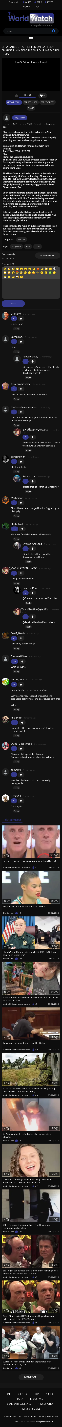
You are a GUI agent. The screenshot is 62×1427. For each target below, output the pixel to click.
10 (7, 1037)
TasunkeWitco (19, 656)
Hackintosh (17, 524)
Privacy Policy (45, 1403)
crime (37, 246)
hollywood (16, 246)
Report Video (31, 102)
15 (7, 946)
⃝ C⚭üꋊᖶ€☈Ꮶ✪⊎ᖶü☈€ (35, 430)
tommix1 (16, 770)
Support (50, 1394)
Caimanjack (17, 337)
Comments (8, 254)
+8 (36, 1277)
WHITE (28, 2)
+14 (37, 1095)
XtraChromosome (21, 384)
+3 (20, 1141)
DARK (39, 2)
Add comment (47, 255)
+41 (20, 958)
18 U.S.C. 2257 (36, 1399)
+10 (37, 1050)
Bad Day (21, 239)
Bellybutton (29, 476)
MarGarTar (16, 498)
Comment (6, 264)
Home (8, 1394)
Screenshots (47, 102)
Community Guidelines (19, 1403)
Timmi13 (16, 796)
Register (26, 6)
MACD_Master (19, 679)
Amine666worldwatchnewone (16, 867)
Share (31, 108)
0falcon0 (16, 314)
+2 (20, 913)
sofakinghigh (18, 457)
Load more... (31, 1377)
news (28, 246)
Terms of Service (31, 1408)
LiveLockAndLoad (32, 544)
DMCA (20, 1399)
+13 (37, 1186)
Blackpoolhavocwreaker (24, 407)
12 (7, 900)
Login (37, 6)
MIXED (50, 2)
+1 (21, 318)
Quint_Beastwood (21, 744)
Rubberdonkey (30, 356)
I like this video (16, 95)
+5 (36, 1323)
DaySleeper (20, 117)
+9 (36, 1004)
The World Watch (27, 1421)
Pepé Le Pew (29, 588)
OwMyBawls (18, 633)
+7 (36, 867)
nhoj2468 (16, 717)
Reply (16, 328)
